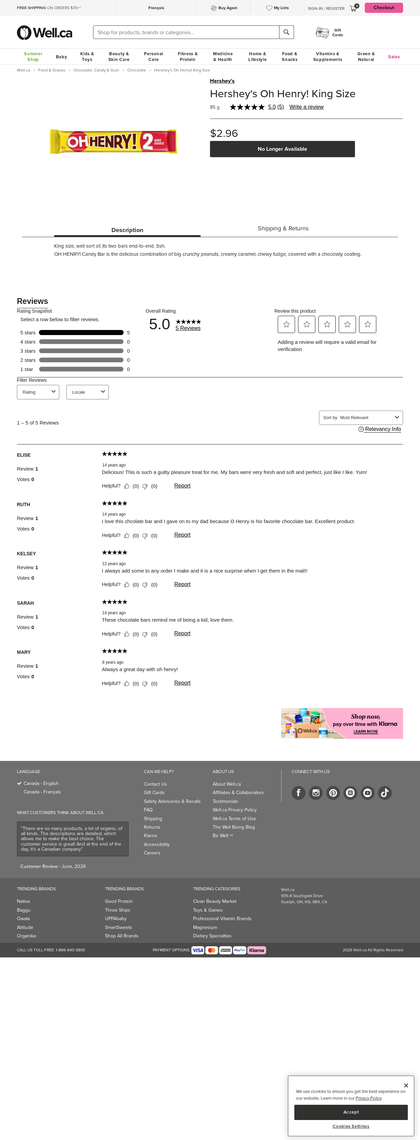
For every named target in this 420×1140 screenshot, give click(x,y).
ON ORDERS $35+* (49, 8)
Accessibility (157, 844)
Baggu (23, 910)
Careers (152, 852)
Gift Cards (154, 792)
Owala (23, 918)
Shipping (153, 818)
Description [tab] (127, 230)
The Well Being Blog (234, 827)
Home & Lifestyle (257, 56)
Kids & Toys (87, 56)
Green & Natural (366, 56)
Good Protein (119, 901)
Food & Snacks (289, 56)
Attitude (25, 927)
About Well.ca (227, 784)
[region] (351, 1106)
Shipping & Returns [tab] (283, 228)
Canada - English (41, 783)
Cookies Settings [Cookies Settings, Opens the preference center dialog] (351, 1126)
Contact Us (155, 784)
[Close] (406, 1085)
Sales (394, 57)
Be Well (223, 835)
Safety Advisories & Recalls (172, 801)
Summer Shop (33, 56)
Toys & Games (208, 910)
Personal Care (153, 56)
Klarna (150, 835)
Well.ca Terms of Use (234, 818)
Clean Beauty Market (214, 901)
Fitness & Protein (187, 56)
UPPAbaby (116, 918)
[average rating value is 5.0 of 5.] (253, 107)
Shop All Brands (122, 935)
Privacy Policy (368, 1098)
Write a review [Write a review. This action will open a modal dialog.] (306, 107)
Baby (61, 57)
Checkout (384, 7)
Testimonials (225, 801)
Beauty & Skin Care (119, 56)
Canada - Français (42, 791)
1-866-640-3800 (70, 950)
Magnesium (205, 927)
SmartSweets (118, 927)
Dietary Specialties (212, 935)
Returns (152, 827)
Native (23, 901)
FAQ (148, 809)
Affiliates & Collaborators (238, 792)
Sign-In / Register (326, 8)
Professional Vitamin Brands (222, 918)
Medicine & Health (223, 56)
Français (156, 8)
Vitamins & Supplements (327, 56)
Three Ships (117, 910)
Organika (26, 935)
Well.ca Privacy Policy (235, 809)
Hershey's (222, 81)
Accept (351, 1112)
